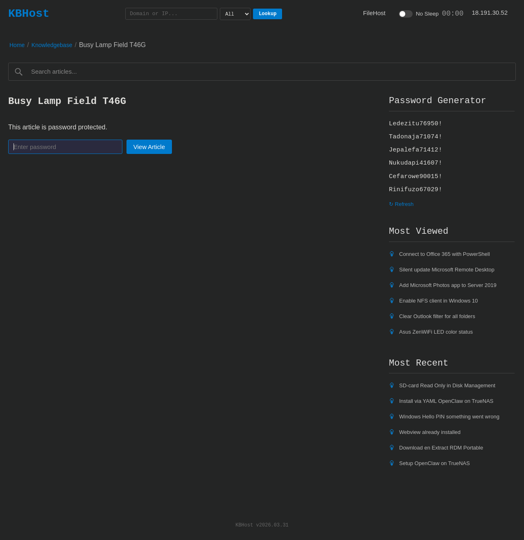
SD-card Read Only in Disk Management (447, 385)
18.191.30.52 (490, 12)
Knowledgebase (52, 45)
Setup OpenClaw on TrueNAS (434, 463)
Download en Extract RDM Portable (441, 448)
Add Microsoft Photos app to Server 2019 (448, 285)
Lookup (267, 13)
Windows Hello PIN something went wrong (449, 416)
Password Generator (437, 101)
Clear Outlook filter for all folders (437, 316)
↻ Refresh (401, 204)
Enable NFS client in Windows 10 (438, 301)
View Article (149, 146)
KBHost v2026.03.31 (262, 524)
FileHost (374, 12)
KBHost (29, 13)
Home (17, 45)
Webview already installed (430, 432)
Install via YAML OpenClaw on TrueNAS (446, 401)
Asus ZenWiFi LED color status (436, 332)
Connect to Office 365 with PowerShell (444, 254)
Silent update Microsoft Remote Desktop (447, 270)
